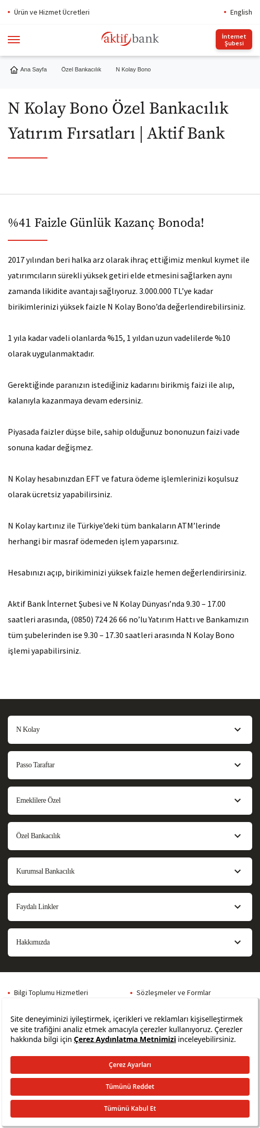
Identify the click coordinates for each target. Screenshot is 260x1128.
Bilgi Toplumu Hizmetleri (51, 992)
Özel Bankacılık (81, 69)
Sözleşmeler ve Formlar (174, 992)
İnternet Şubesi (234, 39)
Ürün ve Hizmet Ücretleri (52, 12)
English (241, 12)
